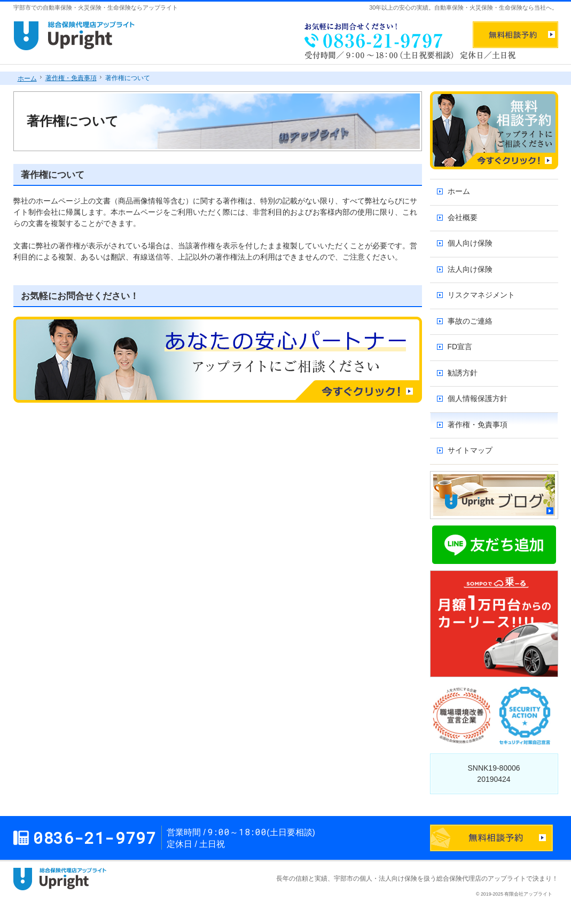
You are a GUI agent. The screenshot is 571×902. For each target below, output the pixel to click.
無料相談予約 (515, 34)
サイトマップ (470, 450)
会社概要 (463, 217)
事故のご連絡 (470, 321)
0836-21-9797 (371, 34)
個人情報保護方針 (477, 398)
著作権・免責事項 (477, 424)
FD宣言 (460, 346)
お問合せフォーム (491, 838)
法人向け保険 (470, 269)
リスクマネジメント (481, 295)
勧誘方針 (463, 372)
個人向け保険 (470, 243)
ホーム (459, 191)
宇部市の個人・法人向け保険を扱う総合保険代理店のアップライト (430, 878)
